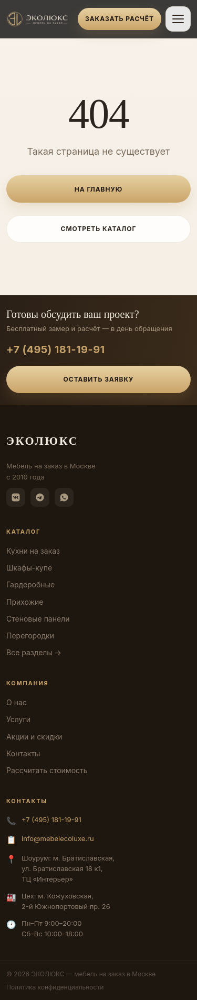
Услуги (18, 719)
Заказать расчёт (119, 19)
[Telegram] (39, 497)
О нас (16, 702)
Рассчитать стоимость (47, 770)
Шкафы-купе (29, 567)
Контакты (23, 753)
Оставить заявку (99, 379)
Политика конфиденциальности (54, 987)
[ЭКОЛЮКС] (38, 19)
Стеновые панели (37, 618)
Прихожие (24, 601)
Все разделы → (33, 652)
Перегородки (30, 635)
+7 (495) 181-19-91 (55, 349)
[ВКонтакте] (15, 497)
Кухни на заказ (33, 550)
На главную (98, 189)
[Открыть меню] (178, 19)
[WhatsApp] (64, 497)
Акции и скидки (34, 736)
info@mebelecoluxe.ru (58, 838)
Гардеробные (30, 584)
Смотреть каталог (99, 229)
